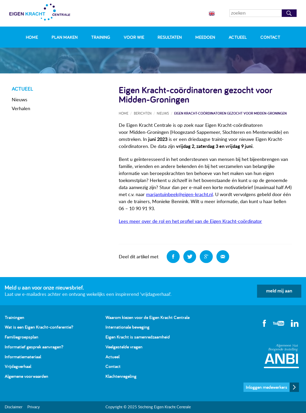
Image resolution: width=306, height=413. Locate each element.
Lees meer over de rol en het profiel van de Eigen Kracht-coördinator (190, 221)
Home (32, 37)
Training (100, 37)
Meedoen (205, 37)
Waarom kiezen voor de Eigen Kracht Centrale (147, 317)
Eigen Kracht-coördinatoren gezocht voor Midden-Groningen (230, 113)
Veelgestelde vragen (123, 347)
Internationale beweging (127, 327)
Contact (270, 37)
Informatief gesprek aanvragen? (34, 347)
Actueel (238, 37)
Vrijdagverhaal (18, 366)
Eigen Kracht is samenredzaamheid (137, 337)
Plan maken (65, 37)
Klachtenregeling (120, 376)
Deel (173, 256)
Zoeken (289, 13)
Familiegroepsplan (21, 337)
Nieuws (19, 100)
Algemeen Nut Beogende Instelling (281, 356)
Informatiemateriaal (23, 357)
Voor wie (134, 37)
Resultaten (170, 37)
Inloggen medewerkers (266, 387)
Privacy (33, 407)
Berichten (143, 113)
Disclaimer (13, 407)
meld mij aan (279, 291)
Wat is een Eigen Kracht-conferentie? (39, 327)
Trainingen (14, 317)
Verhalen (21, 109)
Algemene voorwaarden (26, 376)
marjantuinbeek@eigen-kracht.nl (179, 194)
